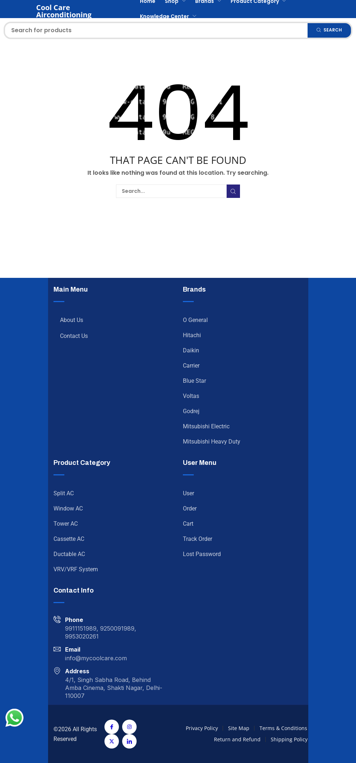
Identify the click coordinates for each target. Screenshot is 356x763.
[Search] (329, 30)
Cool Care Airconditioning (63, 11)
